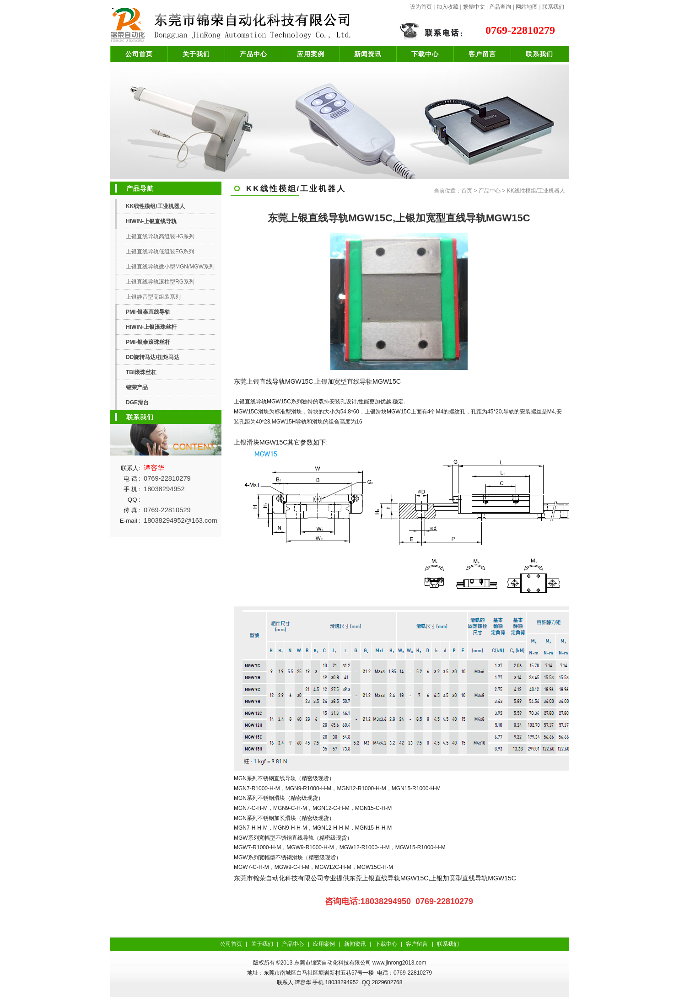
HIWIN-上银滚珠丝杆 (151, 327)
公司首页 (139, 54)
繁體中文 (474, 7)
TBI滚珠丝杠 (141, 372)
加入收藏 (447, 7)
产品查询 (500, 7)
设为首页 (421, 7)
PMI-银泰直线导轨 (148, 312)
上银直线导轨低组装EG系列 (160, 251)
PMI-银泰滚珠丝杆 (148, 342)
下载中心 (425, 54)
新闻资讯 (368, 54)
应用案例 (310, 54)
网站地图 (527, 7)
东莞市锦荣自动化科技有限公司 (332, 962)
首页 (466, 191)
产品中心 (253, 54)
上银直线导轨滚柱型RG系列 (160, 282)
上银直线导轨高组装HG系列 (160, 236)
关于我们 (196, 54)
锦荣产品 (137, 387)
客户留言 (482, 54)
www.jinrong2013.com (399, 962)
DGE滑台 (137, 402)
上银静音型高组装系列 (153, 297)
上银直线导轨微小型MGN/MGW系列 (170, 266)
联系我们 (553, 7)
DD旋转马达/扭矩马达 (152, 357)
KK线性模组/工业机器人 (155, 206)
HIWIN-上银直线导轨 (151, 221)
